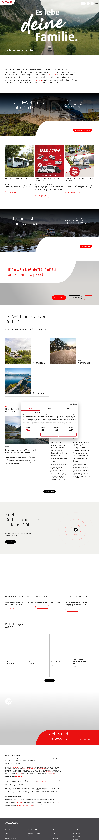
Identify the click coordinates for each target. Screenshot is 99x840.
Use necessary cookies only (49, 434)
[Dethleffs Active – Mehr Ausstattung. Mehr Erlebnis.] (49, 161)
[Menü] (94, 3)
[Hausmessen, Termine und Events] (19, 579)
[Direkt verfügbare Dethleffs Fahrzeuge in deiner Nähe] (79, 161)
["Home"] (11, 823)
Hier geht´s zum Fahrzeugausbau (24, 805)
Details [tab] (49, 408)
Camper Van (38, 80)
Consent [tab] (31, 408)
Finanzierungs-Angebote (43, 781)
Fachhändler (48, 771)
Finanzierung (18, 776)
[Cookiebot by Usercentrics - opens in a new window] (71, 404)
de (83, 3)
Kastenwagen (20, 802)
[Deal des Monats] (49, 579)
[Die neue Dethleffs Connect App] (79, 579)
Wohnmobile (32, 768)
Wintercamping (17, 767)
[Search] (88, 3)
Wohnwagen (25, 768)
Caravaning (52, 74)
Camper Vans (41, 768)
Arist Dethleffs (31, 789)
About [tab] (68, 408)
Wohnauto (46, 789)
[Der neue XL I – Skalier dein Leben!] (19, 161)
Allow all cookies (67, 434)
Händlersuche (50, 773)
